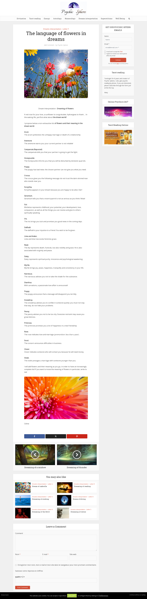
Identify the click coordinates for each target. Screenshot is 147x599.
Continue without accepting (137, 595)
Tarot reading (35, 18)
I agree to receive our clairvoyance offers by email (116, 55)
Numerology (70, 18)
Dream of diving (79, 499)
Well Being (120, 18)
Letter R (92, 484)
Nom (17, 554)
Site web (73, 554)
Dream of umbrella (39, 486)
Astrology (57, 18)
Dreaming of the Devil (41, 512)
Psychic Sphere (63, 45)
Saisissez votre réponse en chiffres (29, 571)
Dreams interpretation (88, 18)
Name (106, 36)
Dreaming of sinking (40, 499)
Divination (21, 18)
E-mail (45, 554)
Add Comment (49, 45)
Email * (106, 44)
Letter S (50, 497)
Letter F (66, 29)
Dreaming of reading (82, 486)
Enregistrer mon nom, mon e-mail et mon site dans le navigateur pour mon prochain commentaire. (57, 565)
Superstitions (106, 18)
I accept (72, 595)
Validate (118, 60)
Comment (19, 533)
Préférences (103, 595)
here (118, 63)
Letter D (91, 497)
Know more (4, 595)
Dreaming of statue (78, 512)
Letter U (50, 484)
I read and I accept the (114, 52)
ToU (121, 52)
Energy (47, 18)
